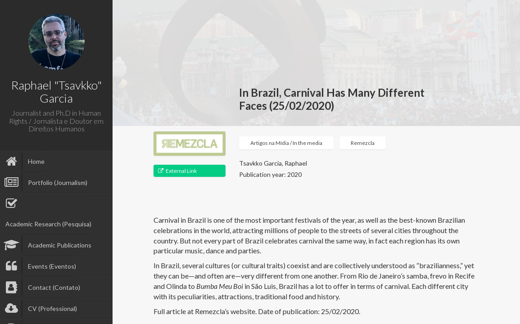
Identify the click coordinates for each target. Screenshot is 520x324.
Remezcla (363, 143)
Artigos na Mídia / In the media (286, 143)
